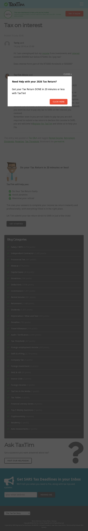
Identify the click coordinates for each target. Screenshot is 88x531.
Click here (59, 102)
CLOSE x (67, 74)
